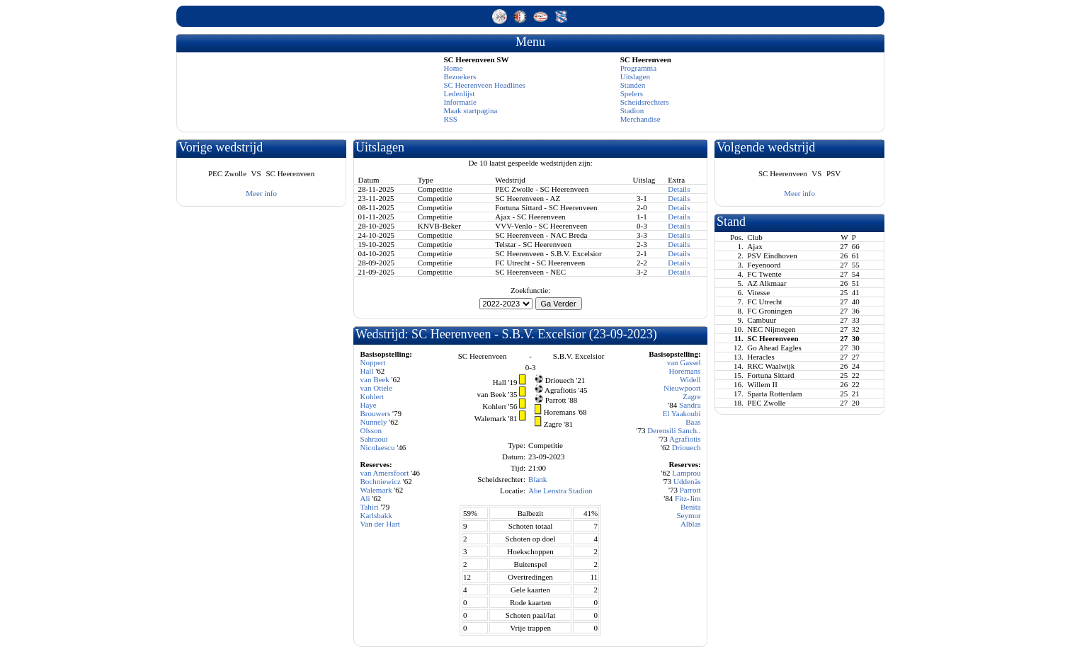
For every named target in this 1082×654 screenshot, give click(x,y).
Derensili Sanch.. (673, 430)
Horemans (684, 371)
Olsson (371, 430)
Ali (365, 498)
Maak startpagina (470, 110)
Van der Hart (380, 524)
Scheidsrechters (644, 102)
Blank (537, 479)
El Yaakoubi (682, 413)
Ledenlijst (458, 93)
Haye (368, 405)
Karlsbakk (376, 515)
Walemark (376, 490)
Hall (367, 371)
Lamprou (686, 473)
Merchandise (640, 119)
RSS (450, 119)
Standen (632, 85)
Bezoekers (459, 76)
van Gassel (684, 362)
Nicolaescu (377, 447)
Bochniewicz (380, 481)
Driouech (686, 447)
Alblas (690, 524)
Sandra (690, 405)
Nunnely (373, 422)
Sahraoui (374, 439)
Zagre (692, 396)
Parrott (690, 490)
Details (679, 189)
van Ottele (376, 388)
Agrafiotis (685, 439)
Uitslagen (635, 76)
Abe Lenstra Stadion (560, 490)
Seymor (688, 515)
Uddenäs (687, 481)
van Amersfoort (384, 473)
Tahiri (369, 507)
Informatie (459, 102)
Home (452, 68)
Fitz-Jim (688, 498)
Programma (638, 68)
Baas (692, 422)
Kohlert (372, 396)
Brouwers (375, 413)
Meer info (261, 193)
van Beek (374, 379)
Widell (690, 379)
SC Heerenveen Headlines (484, 85)
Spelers (631, 93)
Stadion (632, 110)
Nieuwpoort (682, 388)
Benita (690, 507)
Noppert (373, 362)
